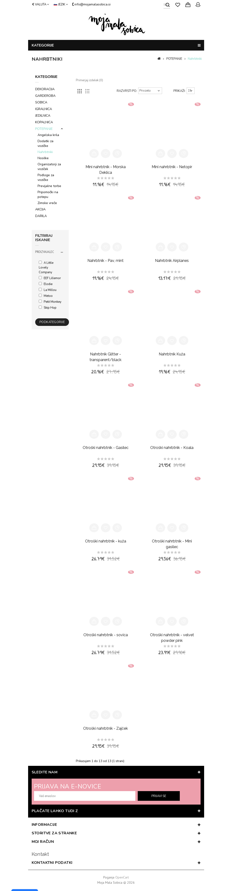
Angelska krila (48, 135)
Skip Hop (47, 308)
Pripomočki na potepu (48, 194)
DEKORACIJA (45, 89)
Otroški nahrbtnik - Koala (171, 447)
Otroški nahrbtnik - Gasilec (106, 447)
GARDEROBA (45, 96)
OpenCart (122, 877)
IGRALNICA (43, 109)
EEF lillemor (50, 278)
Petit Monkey (50, 302)
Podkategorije (52, 322)
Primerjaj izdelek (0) (89, 80)
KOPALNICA (44, 122)
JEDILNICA (42, 115)
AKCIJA (40, 209)
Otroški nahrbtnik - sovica (105, 635)
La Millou (47, 290)
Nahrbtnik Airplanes (172, 260)
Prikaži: (179, 91)
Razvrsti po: (127, 91)
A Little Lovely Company (46, 267)
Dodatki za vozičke (45, 143)
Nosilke (43, 158)
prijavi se (158, 796)
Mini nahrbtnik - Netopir (172, 167)
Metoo (46, 296)
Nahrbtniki (195, 59)
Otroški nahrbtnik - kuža (105, 541)
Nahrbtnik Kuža (172, 354)
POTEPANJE (174, 59)
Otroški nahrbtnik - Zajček (105, 728)
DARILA (41, 216)
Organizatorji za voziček (49, 166)
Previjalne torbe (49, 186)
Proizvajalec (44, 252)
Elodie (45, 284)
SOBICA (41, 102)
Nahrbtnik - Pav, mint (105, 260)
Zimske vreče (47, 203)
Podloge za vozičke (46, 177)
